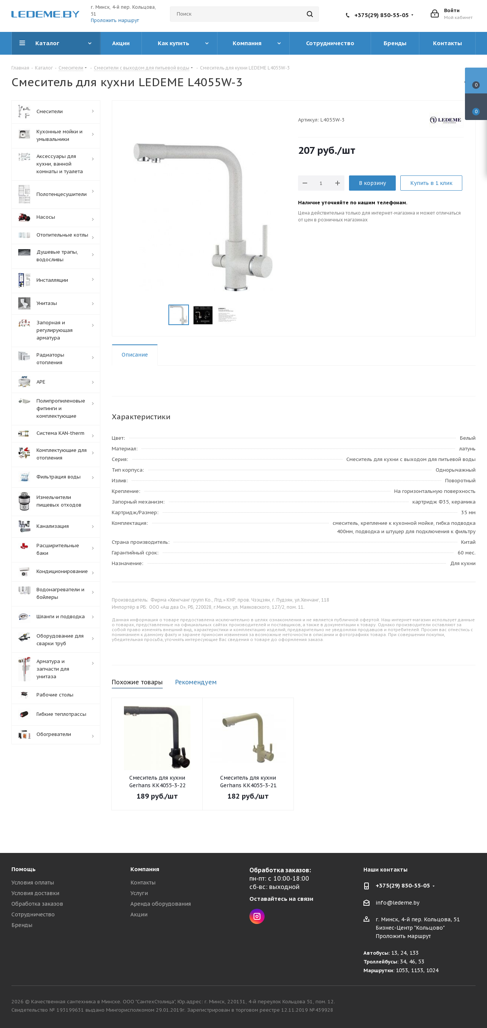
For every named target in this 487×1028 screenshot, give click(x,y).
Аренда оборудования (160, 903)
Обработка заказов (37, 903)
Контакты (142, 882)
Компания (144, 869)
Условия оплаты (32, 882)
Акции (139, 914)
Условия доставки (35, 893)
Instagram (257, 916)
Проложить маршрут (115, 20)
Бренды (21, 925)
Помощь (23, 869)
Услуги (139, 893)
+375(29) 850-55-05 (381, 15)
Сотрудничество (33, 914)
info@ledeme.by (397, 902)
